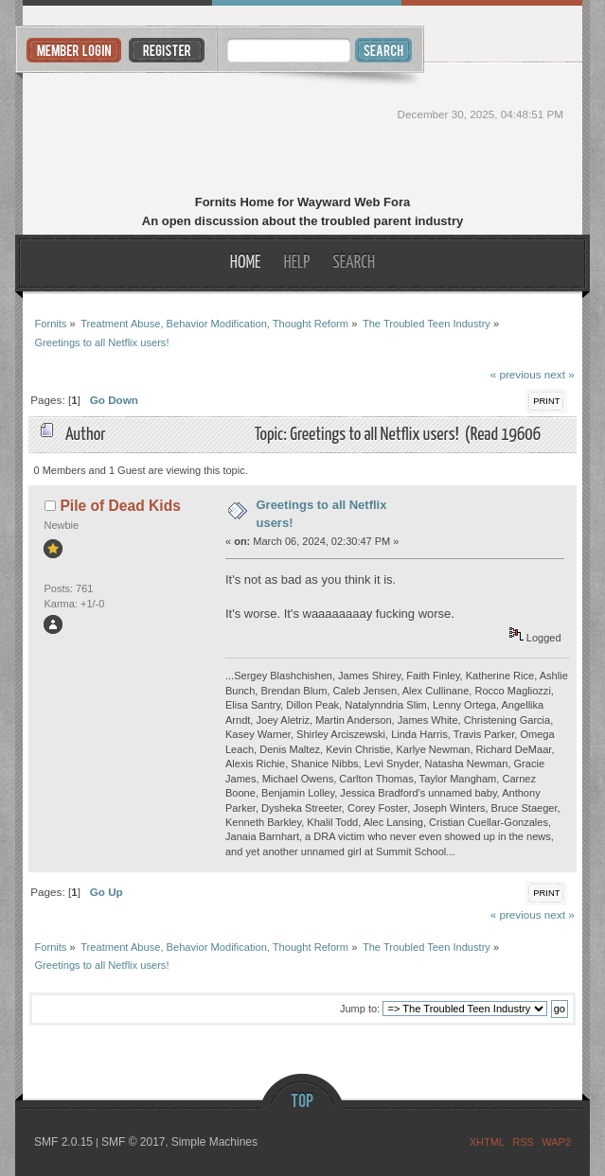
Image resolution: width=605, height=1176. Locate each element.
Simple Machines (214, 1142)
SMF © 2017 (133, 1142)
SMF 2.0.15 (63, 1142)
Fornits (302, 130)
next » (559, 374)
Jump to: (360, 1008)
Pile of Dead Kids (120, 506)
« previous (516, 374)
